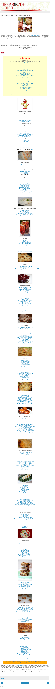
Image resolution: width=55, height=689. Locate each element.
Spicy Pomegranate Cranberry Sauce (25, 300)
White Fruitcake (25, 524)
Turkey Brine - (25, 330)
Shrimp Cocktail (25, 69)
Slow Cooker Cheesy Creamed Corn (25, 463)
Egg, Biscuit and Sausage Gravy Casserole (25, 134)
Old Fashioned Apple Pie (24, 646)
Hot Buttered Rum (25, 115)
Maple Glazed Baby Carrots (25, 469)
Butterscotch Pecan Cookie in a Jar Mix (25, 517)
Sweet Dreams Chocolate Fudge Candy (25, 619)
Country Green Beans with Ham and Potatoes (24, 500)
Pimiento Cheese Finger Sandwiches (25, 170)
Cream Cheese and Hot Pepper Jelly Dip (24, 166)
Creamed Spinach (25, 85)
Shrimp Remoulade (24, 360)
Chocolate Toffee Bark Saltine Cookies (25, 584)
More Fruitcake (25, 525)
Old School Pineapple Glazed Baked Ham (25, 341)
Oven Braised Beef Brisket (25, 328)
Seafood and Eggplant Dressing (25, 374)
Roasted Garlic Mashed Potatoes (25, 77)
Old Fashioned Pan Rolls (24, 269)
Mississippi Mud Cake (18, 95)
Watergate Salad (25, 302)
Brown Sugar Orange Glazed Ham (25, 338)
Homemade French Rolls (24, 267)
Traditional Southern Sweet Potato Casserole (25, 424)
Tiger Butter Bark (25, 519)
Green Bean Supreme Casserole (25, 428)
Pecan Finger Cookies (25, 550)
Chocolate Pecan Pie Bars (25, 582)
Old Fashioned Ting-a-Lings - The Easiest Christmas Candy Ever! (25, 518)
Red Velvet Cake (25, 90)
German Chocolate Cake (24, 640)
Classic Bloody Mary (25, 121)
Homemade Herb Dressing (25, 401)
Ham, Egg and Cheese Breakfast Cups (25, 136)
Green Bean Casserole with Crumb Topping (25, 429)
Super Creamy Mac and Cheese (25, 505)
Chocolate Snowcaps (25, 553)
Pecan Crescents (25, 557)
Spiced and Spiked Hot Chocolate (25, 120)
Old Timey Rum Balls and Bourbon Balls (25, 554)
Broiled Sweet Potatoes (25, 419)
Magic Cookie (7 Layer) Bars (25, 588)
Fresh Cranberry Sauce (25, 298)
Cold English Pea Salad (25, 291)
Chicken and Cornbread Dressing (25, 399)
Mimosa (24, 118)
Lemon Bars (25, 583)
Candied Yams (25, 84)
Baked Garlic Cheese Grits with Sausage (24, 132)
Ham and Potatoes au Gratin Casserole (25, 454)
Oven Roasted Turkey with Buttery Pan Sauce (24, 336)
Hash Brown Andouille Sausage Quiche (25, 135)
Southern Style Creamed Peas (25, 462)
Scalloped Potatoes (24, 453)
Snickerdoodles (25, 556)
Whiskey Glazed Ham (25, 340)
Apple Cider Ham (25, 339)
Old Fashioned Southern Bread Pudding (25, 654)
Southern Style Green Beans (25, 499)
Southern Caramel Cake (24, 639)
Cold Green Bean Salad (25, 292)
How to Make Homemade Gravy (25, 333)
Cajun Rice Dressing (25, 81)
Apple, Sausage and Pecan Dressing (25, 398)
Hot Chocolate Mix (25, 527)
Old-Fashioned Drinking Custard (25, 243)
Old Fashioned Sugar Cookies (24, 555)
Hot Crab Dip (25, 189)
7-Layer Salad (25, 288)
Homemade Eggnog (25, 244)
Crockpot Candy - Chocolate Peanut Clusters (25, 608)
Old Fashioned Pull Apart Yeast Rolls (25, 87)
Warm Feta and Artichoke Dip (25, 184)
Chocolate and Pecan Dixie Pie (25, 649)
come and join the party (25, 661)
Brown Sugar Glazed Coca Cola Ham (25, 342)
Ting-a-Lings (25, 613)
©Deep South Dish (21, 665)
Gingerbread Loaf (25, 526)
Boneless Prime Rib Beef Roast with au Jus (25, 327)
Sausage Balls (25, 173)
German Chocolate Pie (25, 650)
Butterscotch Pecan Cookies (25, 587)
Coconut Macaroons (25, 544)
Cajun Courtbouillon (25, 212)
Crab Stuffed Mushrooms (25, 171)
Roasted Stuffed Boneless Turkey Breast (24, 337)
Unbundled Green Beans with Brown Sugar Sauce (25, 461)
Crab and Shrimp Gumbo (25, 215)
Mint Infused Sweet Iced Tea (25, 250)
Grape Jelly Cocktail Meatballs (25, 165)
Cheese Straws (25, 515)
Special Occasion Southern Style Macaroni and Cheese (25, 504)
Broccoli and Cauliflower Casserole (24, 433)
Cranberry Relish (25, 299)
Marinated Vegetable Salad (25, 293)
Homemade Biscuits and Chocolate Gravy (25, 128)
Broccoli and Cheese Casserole (25, 436)
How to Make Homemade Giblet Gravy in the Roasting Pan (25, 334)
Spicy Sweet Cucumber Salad (24, 296)
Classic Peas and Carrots (25, 464)
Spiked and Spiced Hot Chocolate (25, 242)
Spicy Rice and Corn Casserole (25, 491)
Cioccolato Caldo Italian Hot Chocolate (25, 251)
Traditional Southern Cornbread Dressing (24, 397)
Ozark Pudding (25, 655)
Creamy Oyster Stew (25, 210)
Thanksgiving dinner (35, 35)
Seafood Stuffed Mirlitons (25, 376)
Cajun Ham (25, 72)
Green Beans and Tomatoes (25, 501)
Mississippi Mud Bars (25, 652)
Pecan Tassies (25, 647)
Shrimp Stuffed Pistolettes (25, 364)
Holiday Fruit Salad (24, 306)
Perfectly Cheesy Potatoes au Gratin (25, 452)
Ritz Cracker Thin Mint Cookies (25, 590)
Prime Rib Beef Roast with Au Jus (25, 73)
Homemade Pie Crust (25, 659)
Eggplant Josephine (25, 377)
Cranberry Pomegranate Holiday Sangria (24, 246)
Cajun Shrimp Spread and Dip (24, 192)
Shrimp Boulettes (25, 363)
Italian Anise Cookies (25, 542)
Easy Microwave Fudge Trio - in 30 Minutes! (25, 609)
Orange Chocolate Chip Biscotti (25, 585)
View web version (25, 684)
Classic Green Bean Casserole (25, 427)
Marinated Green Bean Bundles (25, 460)
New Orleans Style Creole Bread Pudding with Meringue (25, 653)
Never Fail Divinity (25, 618)
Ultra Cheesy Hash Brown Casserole (25, 431)
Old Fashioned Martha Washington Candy (25, 607)
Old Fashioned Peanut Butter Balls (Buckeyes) (24, 611)
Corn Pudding (25, 490)
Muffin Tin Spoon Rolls (25, 270)
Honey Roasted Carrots (25, 467)
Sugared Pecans (27, 62)
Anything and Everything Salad (25, 287)
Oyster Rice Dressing (25, 396)
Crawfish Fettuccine (25, 372)
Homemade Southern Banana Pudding (25, 645)
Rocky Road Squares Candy (25, 620)
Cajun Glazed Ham (24, 343)
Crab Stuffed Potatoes (25, 362)
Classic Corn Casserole (25, 489)
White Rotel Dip (25, 183)
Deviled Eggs (24, 63)
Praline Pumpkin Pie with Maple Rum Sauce (25, 658)
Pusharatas (25, 548)
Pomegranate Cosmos (25, 245)
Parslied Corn (24, 488)
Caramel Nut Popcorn (25, 514)
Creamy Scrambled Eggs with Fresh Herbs (25, 131)
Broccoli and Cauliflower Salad (25, 289)
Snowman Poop (25, 520)
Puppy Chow (25, 521)
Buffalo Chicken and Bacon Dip (25, 179)
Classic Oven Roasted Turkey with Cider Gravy (25, 75)
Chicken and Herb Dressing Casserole (25, 402)
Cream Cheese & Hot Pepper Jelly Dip (25, 191)
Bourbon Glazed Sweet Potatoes (25, 418)
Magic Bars (25, 95)
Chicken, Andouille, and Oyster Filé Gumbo (25, 70)
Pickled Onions (25, 297)
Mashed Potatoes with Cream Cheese (25, 502)
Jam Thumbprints (25, 552)
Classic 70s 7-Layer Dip (25, 185)
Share (2, 678)
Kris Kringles (25, 612)
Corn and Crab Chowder (24, 211)
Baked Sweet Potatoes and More (25, 425)
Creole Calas (25, 549)
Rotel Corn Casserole (25, 492)
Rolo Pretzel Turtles (25, 621)
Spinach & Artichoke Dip (24, 190)
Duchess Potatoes (25, 455)
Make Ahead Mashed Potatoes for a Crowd (25, 503)
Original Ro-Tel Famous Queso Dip (24, 188)
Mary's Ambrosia (25, 305)
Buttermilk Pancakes (25, 146)
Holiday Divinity (25, 617)
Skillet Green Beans (25, 497)
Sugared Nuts (25, 516)
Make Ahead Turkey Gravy (25, 335)
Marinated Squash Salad (24, 290)
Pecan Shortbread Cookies (25, 551)
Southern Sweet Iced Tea (25, 88)
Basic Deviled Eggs (24, 164)
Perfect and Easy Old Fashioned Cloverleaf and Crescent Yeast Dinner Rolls (25, 268)
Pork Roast (25, 329)
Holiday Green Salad (25, 64)
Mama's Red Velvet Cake (25, 638)
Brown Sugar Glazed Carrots (25, 468)
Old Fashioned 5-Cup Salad (25, 301)
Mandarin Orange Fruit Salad (25, 310)
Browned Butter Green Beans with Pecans (25, 83)
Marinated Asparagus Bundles (24, 459)
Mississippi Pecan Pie (25, 648)
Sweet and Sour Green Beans (24, 498)
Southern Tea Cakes (35, 95)
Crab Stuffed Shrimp (25, 172)
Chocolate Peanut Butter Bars (24, 586)
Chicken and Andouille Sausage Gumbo (25, 213)
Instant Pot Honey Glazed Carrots (25, 470)
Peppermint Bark (25, 610)
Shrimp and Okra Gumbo (25, 216)
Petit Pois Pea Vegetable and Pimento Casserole (25, 465)
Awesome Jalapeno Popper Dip (25, 187)
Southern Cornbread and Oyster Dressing (25, 373)
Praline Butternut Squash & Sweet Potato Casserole (24, 423)
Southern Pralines (25, 616)
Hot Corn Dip (25, 182)
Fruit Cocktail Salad (24, 307)
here (32, 149)
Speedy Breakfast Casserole (25, 133)
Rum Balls (29, 95)
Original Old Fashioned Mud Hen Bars (25, 589)
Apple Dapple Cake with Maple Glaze (25, 641)
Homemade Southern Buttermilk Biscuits (24, 127)
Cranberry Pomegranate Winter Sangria (25, 67)
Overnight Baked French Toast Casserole (24, 142)
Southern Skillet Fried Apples (25, 147)
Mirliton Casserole (25, 375)
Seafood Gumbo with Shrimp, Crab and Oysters (25, 214)
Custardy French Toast (25, 141)
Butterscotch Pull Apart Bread (25, 140)
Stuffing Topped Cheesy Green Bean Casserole (25, 430)
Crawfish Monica (25, 371)
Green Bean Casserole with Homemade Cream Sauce (25, 426)
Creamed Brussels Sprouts (25, 487)
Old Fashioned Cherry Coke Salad (25, 303)
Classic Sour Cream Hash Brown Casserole (25, 432)
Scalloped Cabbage (25, 466)
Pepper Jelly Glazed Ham (25, 344)
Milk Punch (25, 119)
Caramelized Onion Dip (25, 186)
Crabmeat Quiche (25, 365)
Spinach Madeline (25, 486)
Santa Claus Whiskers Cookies (25, 543)
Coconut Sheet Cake (25, 637)
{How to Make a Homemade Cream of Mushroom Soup (25, 437)
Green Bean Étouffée (25, 493)
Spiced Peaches (25, 311)
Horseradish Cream (24, 74)
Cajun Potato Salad (25, 456)
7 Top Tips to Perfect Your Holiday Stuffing (25, 403)
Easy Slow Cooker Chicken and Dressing (25, 400)
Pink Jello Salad (25, 304)
